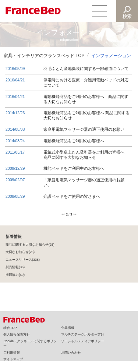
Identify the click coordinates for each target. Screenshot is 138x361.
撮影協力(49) (15, 275)
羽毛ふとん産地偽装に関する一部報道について (85, 68)
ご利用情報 (11, 352)
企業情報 (67, 328)
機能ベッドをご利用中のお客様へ (73, 168)
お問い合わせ (71, 352)
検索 (127, 16)
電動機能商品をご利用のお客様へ (73, 141)
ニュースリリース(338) (23, 260)
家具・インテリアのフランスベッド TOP (44, 55)
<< (63, 215)
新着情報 (14, 237)
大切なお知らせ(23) (20, 253)
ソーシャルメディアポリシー (82, 341)
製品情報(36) (15, 268)
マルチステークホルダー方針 (82, 334)
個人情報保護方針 (16, 334)
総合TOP (10, 328)
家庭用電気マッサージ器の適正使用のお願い (83, 129)
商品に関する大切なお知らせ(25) (30, 245)
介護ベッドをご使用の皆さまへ (71, 196)
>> (75, 215)
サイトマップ (13, 359)
